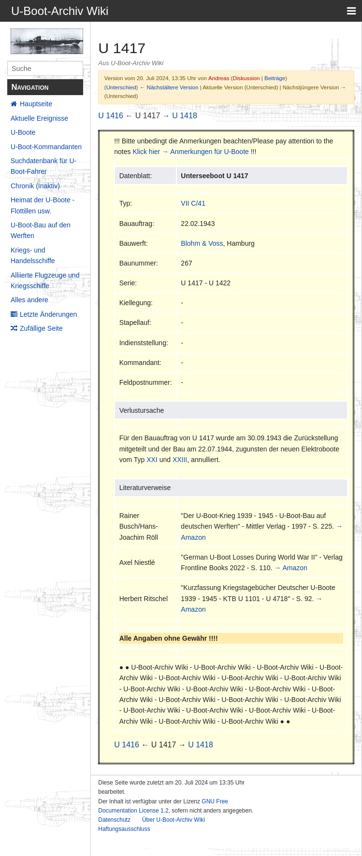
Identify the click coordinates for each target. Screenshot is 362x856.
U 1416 (110, 116)
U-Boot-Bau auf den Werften (41, 230)
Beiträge (274, 78)
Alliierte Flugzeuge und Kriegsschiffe (45, 280)
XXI (152, 459)
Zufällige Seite (41, 328)
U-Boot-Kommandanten (46, 147)
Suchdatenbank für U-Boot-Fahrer (43, 166)
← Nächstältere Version (169, 87)
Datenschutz (114, 819)
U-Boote (23, 132)
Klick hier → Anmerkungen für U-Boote (190, 151)
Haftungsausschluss (124, 829)
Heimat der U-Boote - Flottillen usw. (42, 205)
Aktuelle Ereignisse (39, 118)
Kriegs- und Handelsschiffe (33, 255)
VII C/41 (193, 203)
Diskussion (246, 78)
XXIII (180, 459)
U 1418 (184, 116)
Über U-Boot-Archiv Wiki (173, 819)
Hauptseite (36, 104)
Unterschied (121, 87)
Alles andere (29, 300)
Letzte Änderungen (48, 314)
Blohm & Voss (202, 243)
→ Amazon (290, 568)
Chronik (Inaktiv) (35, 186)
